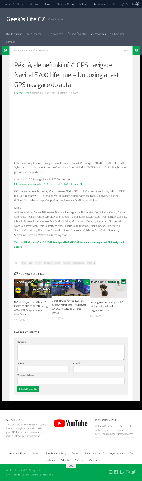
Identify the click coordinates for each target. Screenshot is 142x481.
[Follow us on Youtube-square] (110, 472)
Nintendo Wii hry (65, 4)
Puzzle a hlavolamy (56, 453)
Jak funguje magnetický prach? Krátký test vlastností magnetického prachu (106, 306)
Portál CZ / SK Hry (13, 4)
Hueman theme (46, 474)
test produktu (78, 262)
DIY (131, 453)
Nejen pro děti (117, 453)
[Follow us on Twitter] (133, 472)
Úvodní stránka (14, 34)
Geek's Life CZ (25, 19)
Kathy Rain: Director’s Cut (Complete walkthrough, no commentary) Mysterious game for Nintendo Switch (114, 430)
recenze (66, 262)
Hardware (50, 460)
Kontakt (10, 42)
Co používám (56, 34)
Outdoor (79, 460)
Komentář (22, 341)
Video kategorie (34, 34)
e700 (24, 262)
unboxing (91, 262)
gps (30, 262)
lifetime (38, 262)
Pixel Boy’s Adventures (125, 4)
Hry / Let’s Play (17, 453)
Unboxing (46, 50)
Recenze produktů (26, 50)
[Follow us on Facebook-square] (116, 472)
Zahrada (65, 460)
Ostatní (93, 460)
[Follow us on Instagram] (128, 472)
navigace (48, 262)
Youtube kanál (117, 34)
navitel (57, 262)
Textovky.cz (34, 4)
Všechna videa (98, 34)
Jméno (21, 363)
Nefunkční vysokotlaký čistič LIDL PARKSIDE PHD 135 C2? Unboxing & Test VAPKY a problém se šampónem (31, 308)
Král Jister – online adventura (94, 4)
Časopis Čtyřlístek (77, 34)
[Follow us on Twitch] (122, 472)
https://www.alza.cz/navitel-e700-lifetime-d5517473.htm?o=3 (52, 184)
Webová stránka (25, 374)
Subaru (75, 453)
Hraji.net (48, 4)
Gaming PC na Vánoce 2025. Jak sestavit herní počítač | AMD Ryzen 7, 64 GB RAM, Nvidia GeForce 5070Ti (69, 306)
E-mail (77, 363)
